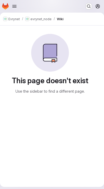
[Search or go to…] (89, 6)
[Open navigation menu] (14, 6)
